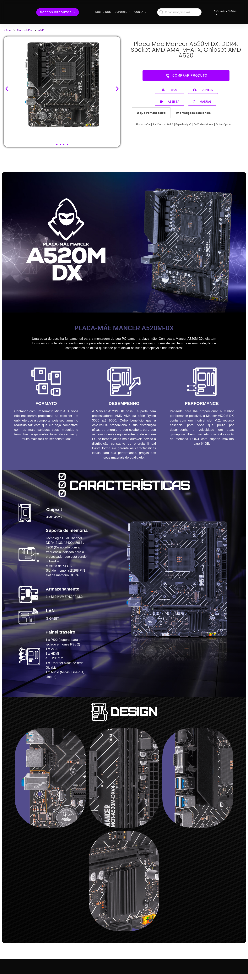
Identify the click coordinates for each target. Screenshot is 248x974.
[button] (56, 144)
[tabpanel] (186, 126)
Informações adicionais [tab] (193, 113)
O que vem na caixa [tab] (151, 113)
